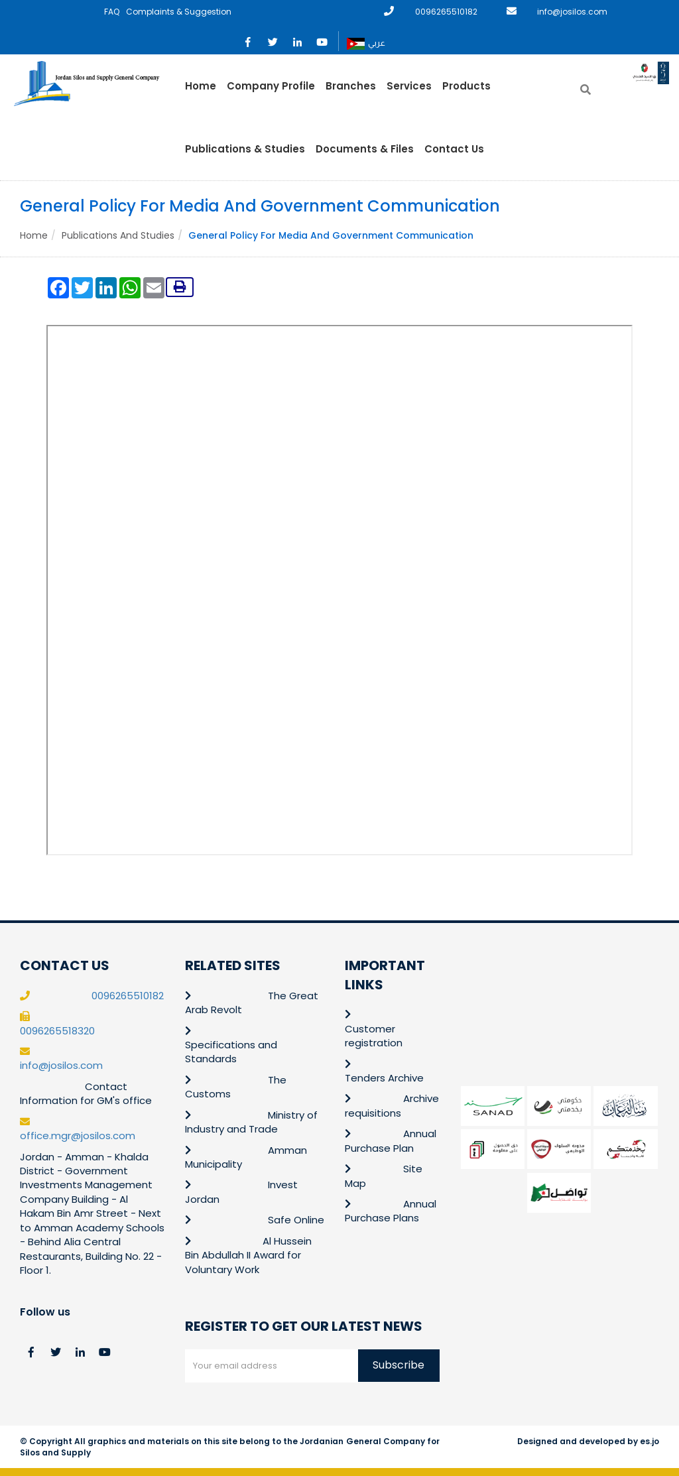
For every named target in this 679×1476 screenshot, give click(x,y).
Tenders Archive (384, 1078)
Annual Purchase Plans (390, 1211)
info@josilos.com (572, 11)
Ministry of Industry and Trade (251, 1122)
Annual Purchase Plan (390, 1140)
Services (409, 86)
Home (200, 86)
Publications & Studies (245, 149)
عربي (366, 44)
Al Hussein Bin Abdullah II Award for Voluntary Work (248, 1255)
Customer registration (373, 1036)
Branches (351, 86)
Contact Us (454, 149)
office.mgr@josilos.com (77, 1135)
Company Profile (271, 86)
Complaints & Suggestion (178, 11)
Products (466, 86)
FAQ (111, 11)
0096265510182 (446, 11)
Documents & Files (365, 149)
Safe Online (296, 1220)
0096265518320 (57, 1031)
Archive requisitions (392, 1105)
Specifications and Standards (231, 1052)
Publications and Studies (118, 235)
